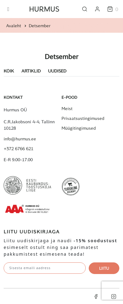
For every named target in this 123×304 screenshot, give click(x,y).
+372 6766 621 (18, 148)
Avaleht (13, 25)
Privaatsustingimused (83, 118)
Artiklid (31, 70)
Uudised (57, 70)
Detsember (39, 25)
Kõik (9, 70)
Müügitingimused (79, 128)
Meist (67, 108)
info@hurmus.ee (20, 139)
